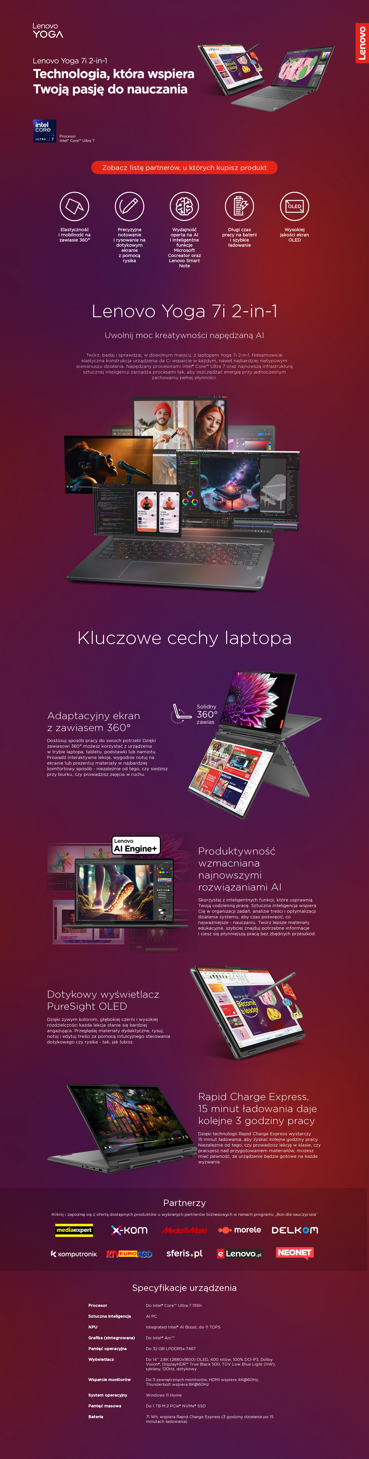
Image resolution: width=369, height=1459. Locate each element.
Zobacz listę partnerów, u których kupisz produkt (184, 167)
